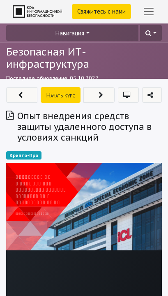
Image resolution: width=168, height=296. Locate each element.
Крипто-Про (23, 155)
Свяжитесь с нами (101, 11)
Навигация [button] (69, 33)
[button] (151, 33)
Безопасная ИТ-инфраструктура (47, 58)
